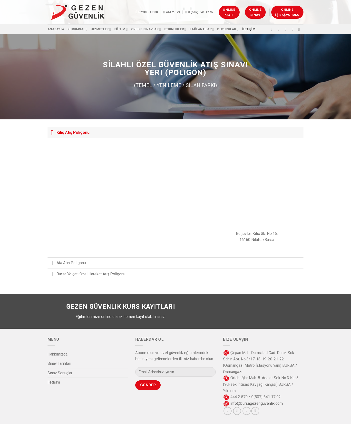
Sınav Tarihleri (59, 363)
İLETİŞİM (248, 29)
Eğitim (121, 29)
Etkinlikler (175, 29)
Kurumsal (77, 29)
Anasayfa (56, 29)
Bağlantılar (201, 29)
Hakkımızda (58, 354)
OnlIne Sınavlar (146, 29)
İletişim (54, 382)
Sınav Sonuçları (60, 373)
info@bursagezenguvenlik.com (256, 403)
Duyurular (227, 29)
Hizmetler (101, 29)
